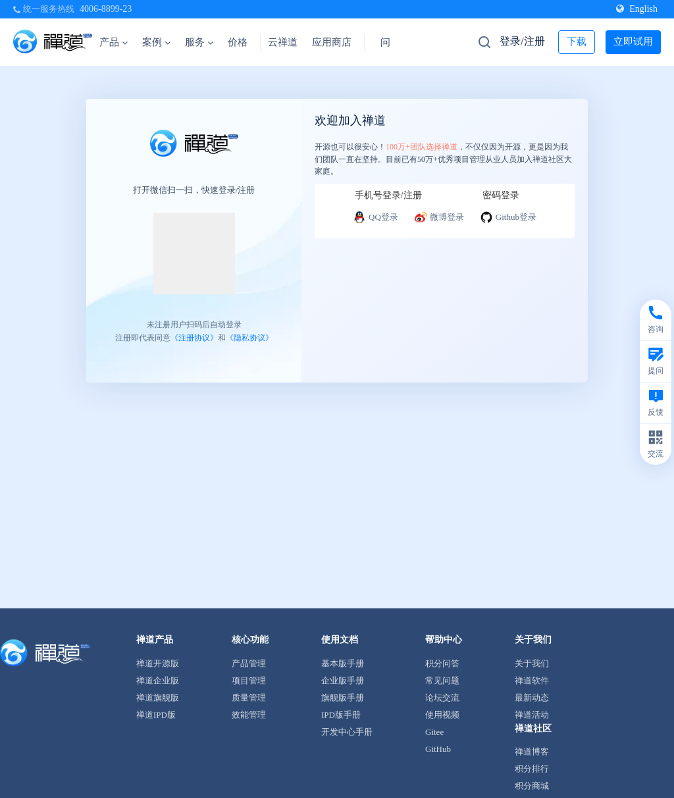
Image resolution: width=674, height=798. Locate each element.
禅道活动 (532, 715)
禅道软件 (532, 680)
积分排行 (532, 769)
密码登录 (500, 195)
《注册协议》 (194, 337)
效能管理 (249, 715)
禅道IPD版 (156, 715)
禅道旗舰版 (157, 698)
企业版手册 (342, 680)
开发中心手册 (347, 732)
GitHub (438, 749)
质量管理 (249, 698)
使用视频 (442, 715)
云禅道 (283, 42)
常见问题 (442, 680)
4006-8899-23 (106, 9)
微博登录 (439, 217)
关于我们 (532, 663)
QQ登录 (375, 217)
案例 (156, 42)
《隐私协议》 (249, 337)
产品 (113, 42)
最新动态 (532, 698)
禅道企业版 (157, 680)
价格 (237, 42)
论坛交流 (442, 698)
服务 (199, 42)
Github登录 (508, 217)
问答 (390, 42)
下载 (576, 41)
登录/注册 (522, 41)
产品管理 (249, 663)
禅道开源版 (157, 663)
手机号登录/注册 (388, 195)
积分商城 (532, 786)
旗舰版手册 (342, 698)
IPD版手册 (341, 715)
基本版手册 (342, 663)
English (637, 9)
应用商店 (331, 42)
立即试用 (633, 41)
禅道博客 (532, 752)
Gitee (434, 732)
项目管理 (249, 680)
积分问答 (442, 663)
